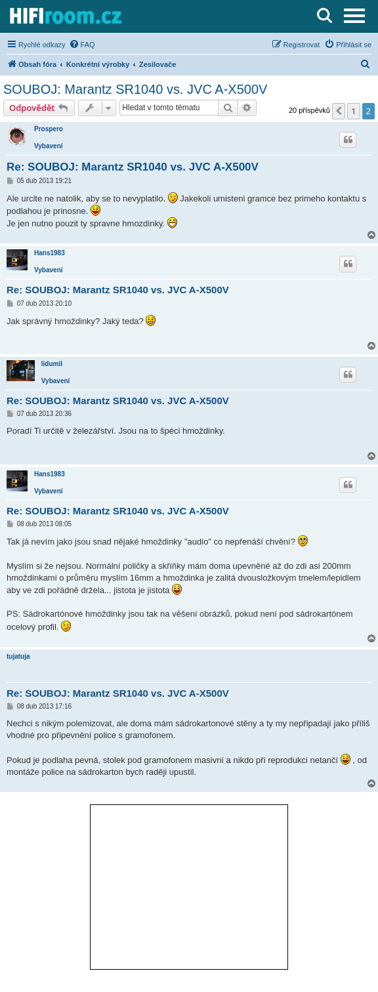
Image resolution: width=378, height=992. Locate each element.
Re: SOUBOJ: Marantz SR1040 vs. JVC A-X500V (133, 167)
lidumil (51, 363)
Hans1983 (49, 253)
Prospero (48, 129)
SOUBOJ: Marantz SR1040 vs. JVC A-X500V (135, 89)
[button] (338, 111)
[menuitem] (82, 44)
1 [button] (353, 111)
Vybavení (48, 146)
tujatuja (18, 656)
